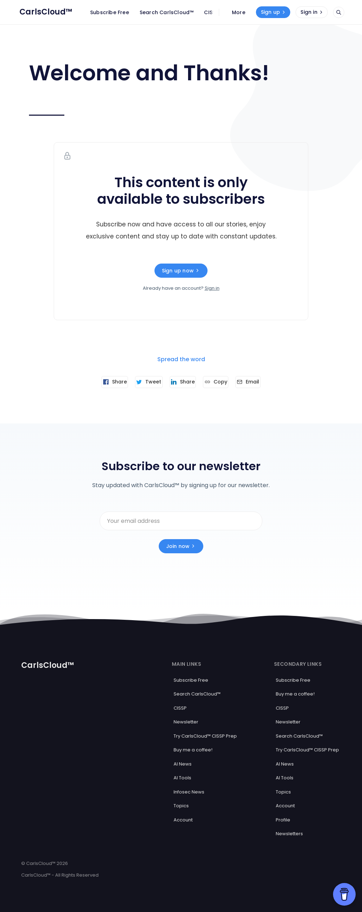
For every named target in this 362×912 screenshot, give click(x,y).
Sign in (312, 12)
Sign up (274, 12)
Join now (181, 544)
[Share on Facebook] (101, 382)
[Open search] (338, 12)
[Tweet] (142, 382)
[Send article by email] (262, 382)
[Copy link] (222, 382)
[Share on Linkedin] (182, 382)
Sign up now (181, 270)
